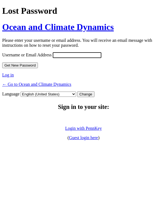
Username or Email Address (27, 55)
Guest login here (83, 137)
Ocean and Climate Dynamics (58, 27)
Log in (8, 75)
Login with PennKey (83, 128)
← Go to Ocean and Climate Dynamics (36, 84)
